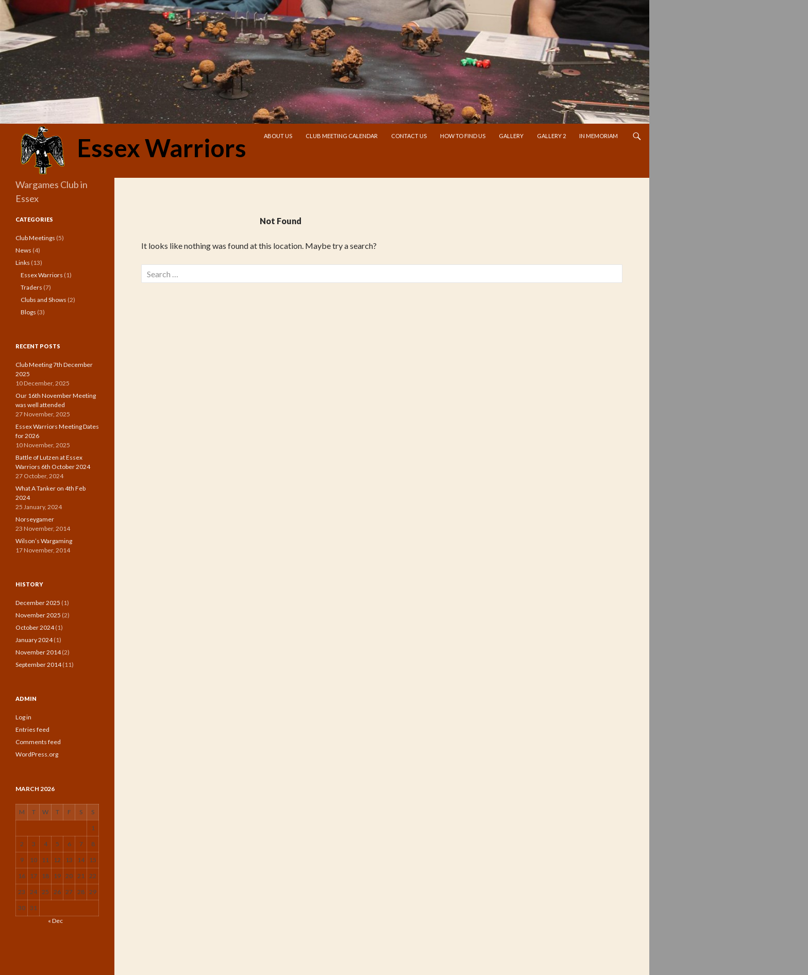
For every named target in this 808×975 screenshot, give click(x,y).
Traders (31, 287)
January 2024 (34, 640)
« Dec (55, 920)
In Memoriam (598, 135)
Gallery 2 (551, 135)
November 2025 (38, 615)
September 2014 (38, 664)
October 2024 (34, 627)
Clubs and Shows (43, 300)
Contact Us (409, 135)
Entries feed (32, 729)
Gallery (511, 135)
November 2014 (38, 652)
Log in (23, 717)
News (23, 250)
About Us (278, 135)
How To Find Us (462, 135)
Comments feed (38, 742)
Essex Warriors (130, 151)
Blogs (28, 312)
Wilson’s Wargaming (43, 541)
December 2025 (37, 603)
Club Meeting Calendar (342, 135)
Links (22, 262)
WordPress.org (36, 754)
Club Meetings (35, 238)
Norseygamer (34, 519)
